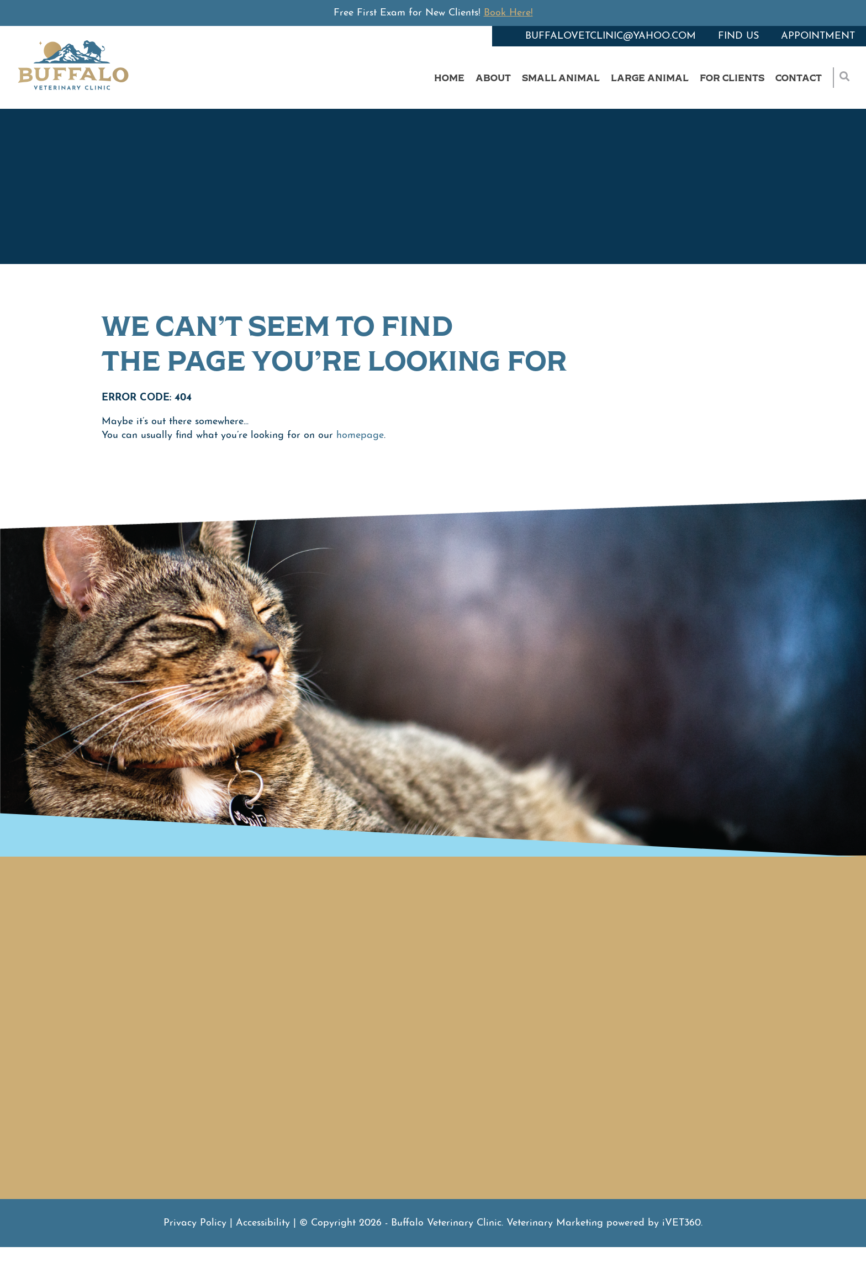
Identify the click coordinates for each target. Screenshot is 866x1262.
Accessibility (263, 1223)
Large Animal (650, 78)
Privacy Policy (194, 1223)
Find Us (738, 36)
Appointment (818, 36)
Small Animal (561, 78)
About (493, 78)
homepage (360, 435)
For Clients (732, 78)
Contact (798, 78)
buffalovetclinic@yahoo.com (610, 36)
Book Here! (508, 13)
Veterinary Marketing (554, 1223)
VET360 (681, 1223)
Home (449, 78)
